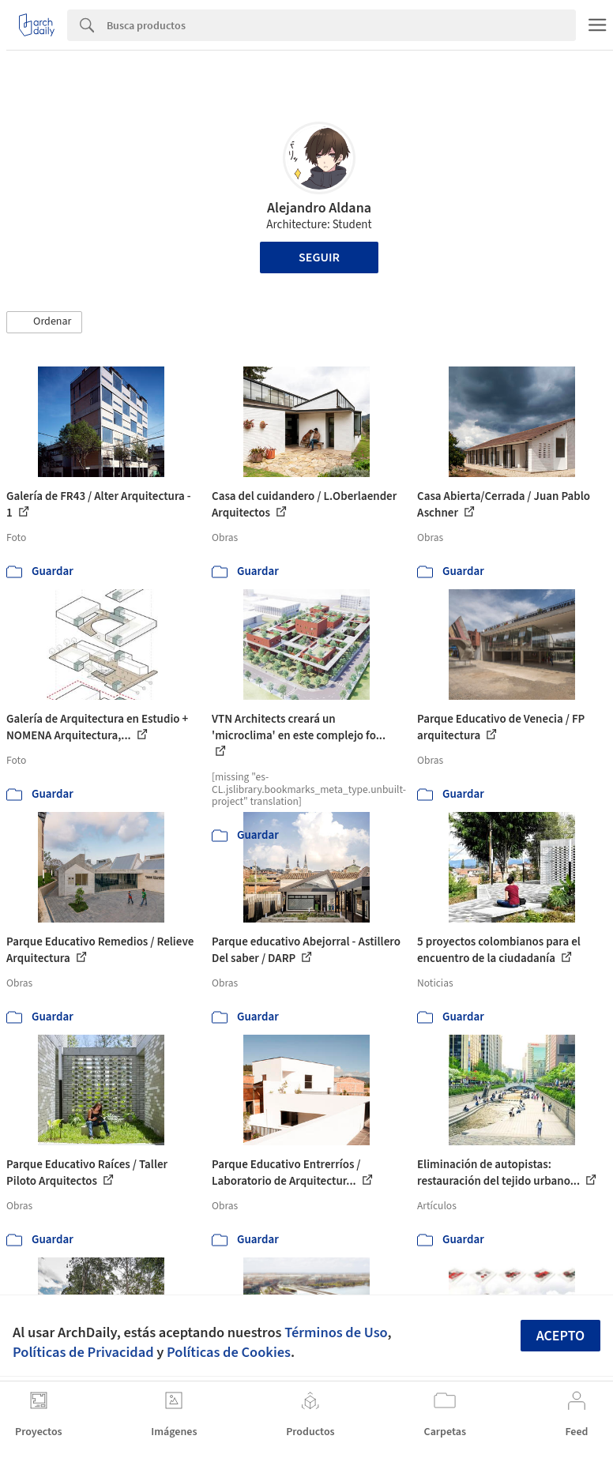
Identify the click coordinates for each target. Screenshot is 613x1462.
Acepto (560, 1336)
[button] (44, 322)
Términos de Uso (335, 1332)
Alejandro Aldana (319, 208)
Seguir (319, 257)
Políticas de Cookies (229, 1352)
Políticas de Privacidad (83, 1352)
